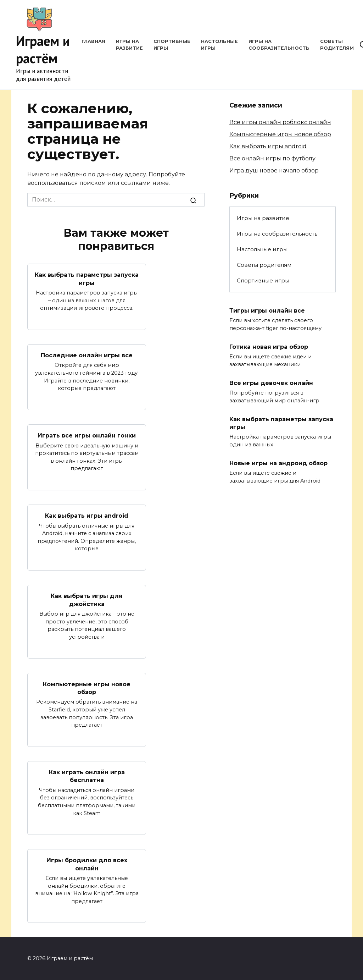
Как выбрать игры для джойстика (87, 600)
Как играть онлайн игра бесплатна (87, 776)
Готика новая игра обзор (268, 346)
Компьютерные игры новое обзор (86, 688)
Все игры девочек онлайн (271, 382)
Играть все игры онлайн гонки (87, 435)
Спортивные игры (263, 280)
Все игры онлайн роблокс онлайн (280, 122)
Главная (93, 41)
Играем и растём (43, 49)
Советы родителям (264, 264)
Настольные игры (262, 249)
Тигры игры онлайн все (267, 310)
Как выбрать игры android (86, 515)
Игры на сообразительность (277, 233)
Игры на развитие (263, 218)
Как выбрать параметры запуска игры (87, 278)
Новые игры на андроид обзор (278, 463)
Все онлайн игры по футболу (272, 158)
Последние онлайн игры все (87, 355)
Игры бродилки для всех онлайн (86, 864)
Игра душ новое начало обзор (274, 170)
